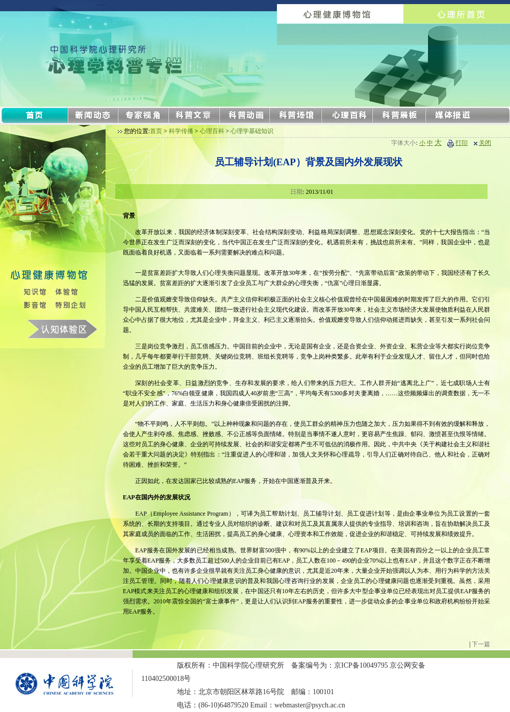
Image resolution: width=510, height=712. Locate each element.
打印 (461, 142)
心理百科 (212, 131)
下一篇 (481, 644)
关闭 (485, 142)
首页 (156, 131)
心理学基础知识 (252, 131)
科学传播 (181, 131)
